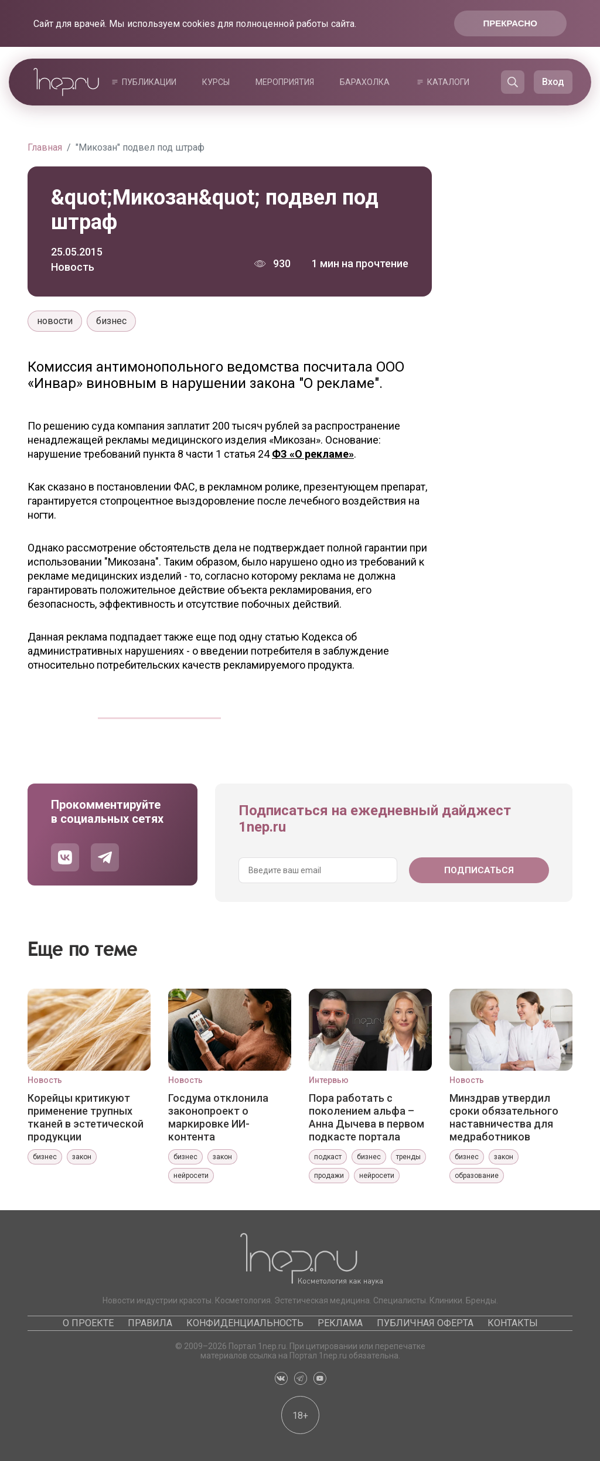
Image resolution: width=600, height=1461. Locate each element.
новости (55, 320)
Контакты (513, 1323)
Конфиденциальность (245, 1323)
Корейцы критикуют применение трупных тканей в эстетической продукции (86, 1117)
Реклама (340, 1323)
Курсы (216, 82)
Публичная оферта (425, 1323)
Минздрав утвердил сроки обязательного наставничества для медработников (503, 1117)
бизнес (111, 320)
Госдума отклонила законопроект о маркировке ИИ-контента (218, 1117)
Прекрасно (510, 23)
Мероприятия (284, 82)
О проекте (88, 1323)
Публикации (149, 82)
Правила (150, 1323)
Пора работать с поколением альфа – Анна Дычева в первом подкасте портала (366, 1117)
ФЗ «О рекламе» (313, 454)
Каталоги (448, 82)
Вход (553, 81)
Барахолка (365, 82)
